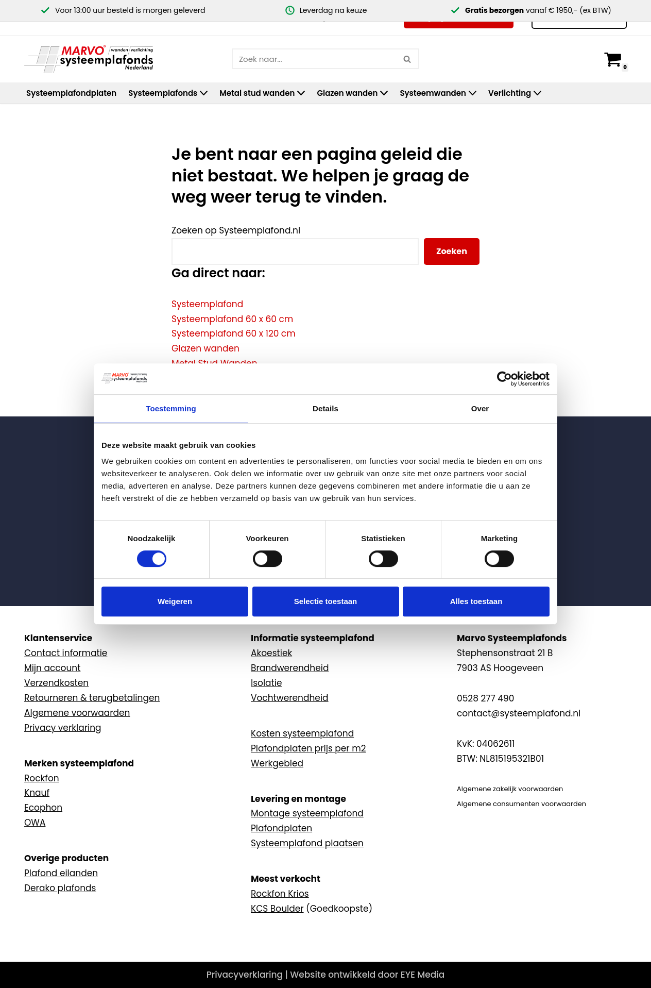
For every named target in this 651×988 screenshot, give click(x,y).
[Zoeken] (314, 58)
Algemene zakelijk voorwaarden (510, 789)
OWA (34, 822)
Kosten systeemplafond (302, 733)
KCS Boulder (277, 908)
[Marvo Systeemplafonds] (91, 59)
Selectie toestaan (325, 601)
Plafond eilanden (61, 873)
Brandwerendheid (290, 668)
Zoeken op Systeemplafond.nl (236, 230)
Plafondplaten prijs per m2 (308, 748)
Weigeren (175, 601)
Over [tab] (480, 408)
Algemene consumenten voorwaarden (521, 804)
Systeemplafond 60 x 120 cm (234, 333)
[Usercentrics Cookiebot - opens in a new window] (504, 379)
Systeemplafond (207, 304)
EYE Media (423, 974)
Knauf (36, 792)
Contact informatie (65, 653)
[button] (204, 93)
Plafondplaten (281, 828)
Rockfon (41, 778)
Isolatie (266, 683)
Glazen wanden (205, 348)
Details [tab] (325, 408)
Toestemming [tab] (171, 408)
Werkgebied (277, 763)
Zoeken (451, 251)
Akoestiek (271, 653)
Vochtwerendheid (290, 698)
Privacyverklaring (245, 974)
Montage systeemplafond (307, 813)
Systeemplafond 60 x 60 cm (232, 319)
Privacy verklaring (62, 728)
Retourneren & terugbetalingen (92, 698)
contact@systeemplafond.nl (518, 713)
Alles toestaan (476, 601)
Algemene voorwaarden (77, 713)
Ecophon (43, 807)
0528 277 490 (485, 698)
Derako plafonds (60, 888)
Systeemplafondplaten (71, 93)
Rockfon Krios (280, 893)
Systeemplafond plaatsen (307, 843)
